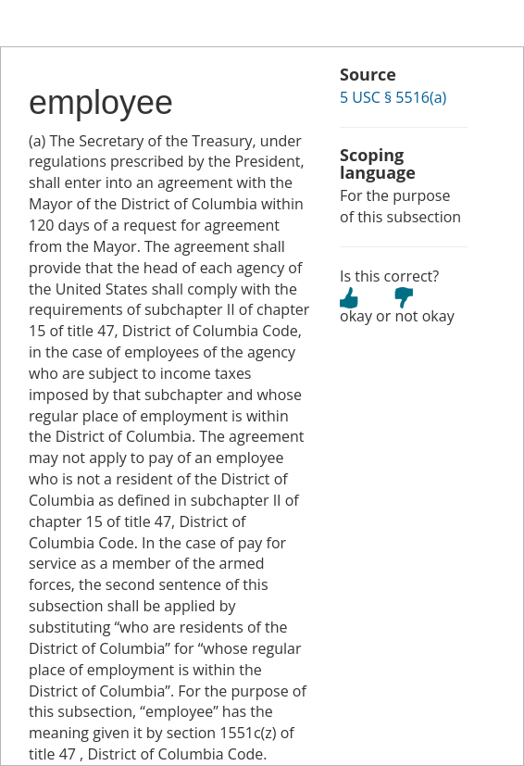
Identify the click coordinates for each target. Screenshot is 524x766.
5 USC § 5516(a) (393, 97)
